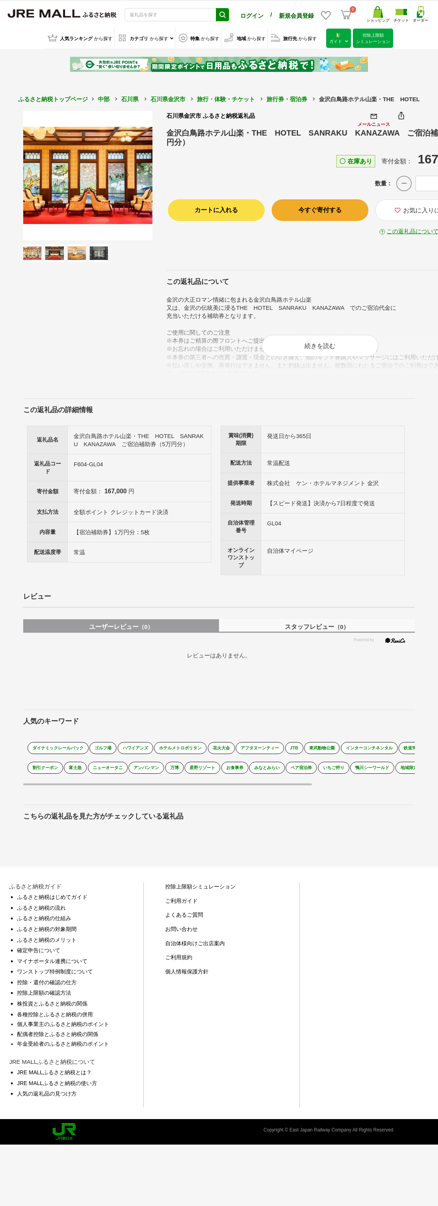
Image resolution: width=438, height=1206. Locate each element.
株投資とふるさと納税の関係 (52, 1009)
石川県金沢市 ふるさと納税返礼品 (210, 114)
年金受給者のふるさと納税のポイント (63, 1050)
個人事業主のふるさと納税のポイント (63, 1030)
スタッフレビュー (317, 632)
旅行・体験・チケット (226, 97)
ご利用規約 (178, 963)
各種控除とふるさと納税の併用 (55, 1020)
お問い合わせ (181, 935)
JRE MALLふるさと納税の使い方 (57, 1089)
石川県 (130, 97)
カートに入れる (216, 209)
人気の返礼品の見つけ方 (47, 1099)
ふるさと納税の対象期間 (47, 935)
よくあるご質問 (184, 921)
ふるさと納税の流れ (41, 913)
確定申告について (38, 956)
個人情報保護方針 (187, 977)
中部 (103, 97)
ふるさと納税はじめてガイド (52, 903)
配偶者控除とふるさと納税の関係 (57, 1040)
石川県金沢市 (168, 97)
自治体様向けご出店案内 (195, 949)
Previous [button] (44, 174)
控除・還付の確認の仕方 (47, 988)
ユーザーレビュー (121, 632)
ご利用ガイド (181, 907)
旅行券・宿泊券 (287, 97)
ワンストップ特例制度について (55, 977)
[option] (88, 174)
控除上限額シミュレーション (200, 892)
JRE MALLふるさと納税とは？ (54, 1078)
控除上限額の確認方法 (44, 999)
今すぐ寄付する (320, 209)
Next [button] (131, 174)
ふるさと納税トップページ (53, 97)
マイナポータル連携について (52, 967)
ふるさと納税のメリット (47, 946)
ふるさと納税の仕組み (44, 924)
